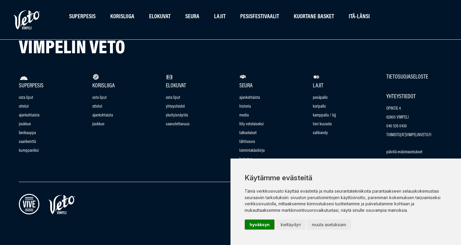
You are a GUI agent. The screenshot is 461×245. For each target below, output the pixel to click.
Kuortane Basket (314, 17)
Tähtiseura (247, 142)
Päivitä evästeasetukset (404, 152)
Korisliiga (122, 17)
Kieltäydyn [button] (291, 224)
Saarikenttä (27, 142)
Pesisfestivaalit (259, 17)
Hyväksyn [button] (260, 224)
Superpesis (82, 17)
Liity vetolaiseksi (251, 124)
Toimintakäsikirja (252, 151)
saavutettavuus (178, 124)
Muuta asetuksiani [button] (329, 224)
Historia (245, 106)
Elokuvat (160, 17)
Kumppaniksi (29, 151)
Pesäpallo (320, 98)
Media (244, 115)
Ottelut (24, 106)
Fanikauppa (27, 133)
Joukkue (25, 124)
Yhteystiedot (175, 106)
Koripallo (319, 106)
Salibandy (320, 133)
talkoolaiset (248, 133)
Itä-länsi (359, 17)
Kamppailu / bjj (324, 115)
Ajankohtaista (29, 115)
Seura (192, 17)
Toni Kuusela (322, 124)
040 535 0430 (396, 126)
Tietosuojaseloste (407, 77)
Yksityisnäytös (177, 115)
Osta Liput (26, 98)
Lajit (220, 17)
